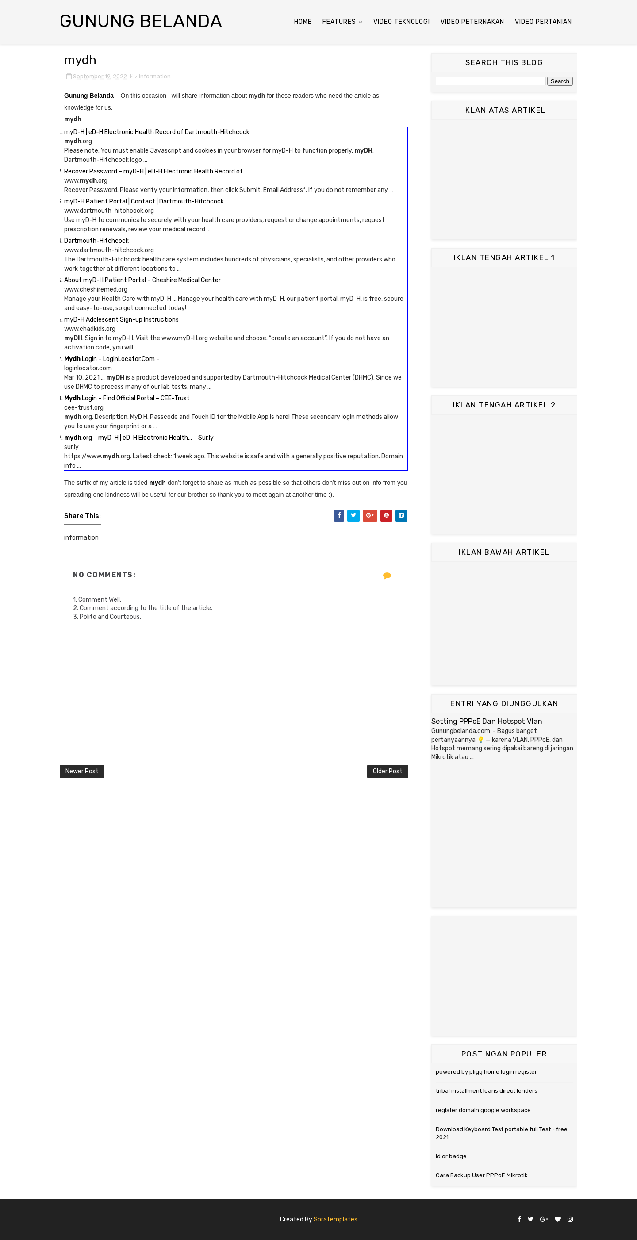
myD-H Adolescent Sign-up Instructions (121, 319)
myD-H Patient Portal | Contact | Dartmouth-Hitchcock (144, 201)
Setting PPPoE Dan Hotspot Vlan (486, 721)
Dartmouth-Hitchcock (96, 241)
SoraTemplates (335, 1219)
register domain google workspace (483, 1110)
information (155, 76)
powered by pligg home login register (486, 1071)
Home (303, 22)
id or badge (451, 1156)
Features (339, 22)
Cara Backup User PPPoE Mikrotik (482, 1175)
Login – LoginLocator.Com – (112, 359)
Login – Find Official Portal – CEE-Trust (127, 398)
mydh (157, 482)
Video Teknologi (401, 22)
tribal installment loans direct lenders (486, 1090)
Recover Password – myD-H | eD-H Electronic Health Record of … (156, 171)
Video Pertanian (543, 22)
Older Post (388, 771)
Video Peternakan (472, 22)
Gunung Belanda (141, 21)
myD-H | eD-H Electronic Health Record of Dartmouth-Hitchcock (156, 132)
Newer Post (82, 771)
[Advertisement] (504, 179)
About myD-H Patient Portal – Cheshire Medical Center (142, 280)
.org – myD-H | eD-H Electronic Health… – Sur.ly (139, 437)
